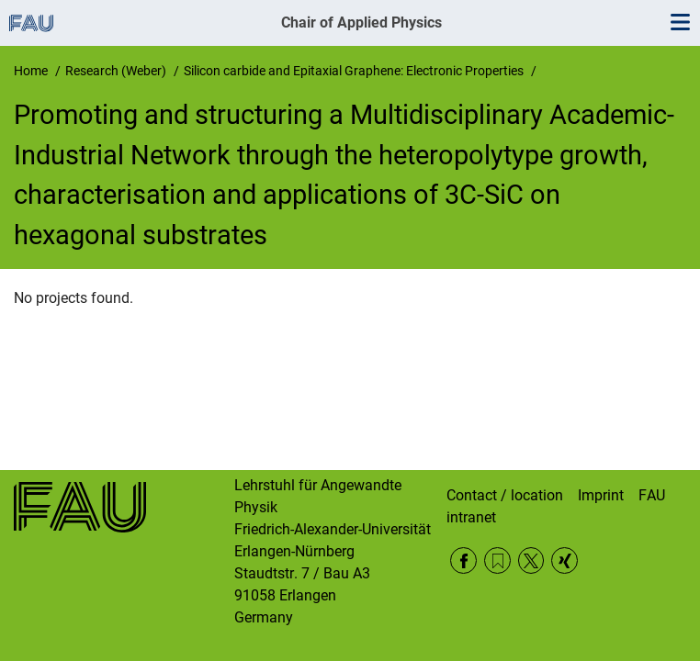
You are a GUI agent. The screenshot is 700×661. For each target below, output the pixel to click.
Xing (564, 560)
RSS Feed (497, 560)
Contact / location (504, 495)
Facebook (463, 560)
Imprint (601, 495)
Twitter (531, 560)
